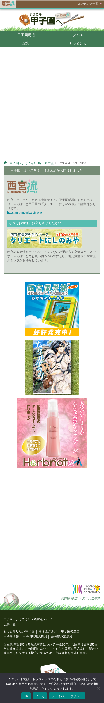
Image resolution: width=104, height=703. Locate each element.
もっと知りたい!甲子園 (19, 631)
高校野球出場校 (61, 636)
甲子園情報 (11, 636)
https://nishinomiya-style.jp (24, 212)
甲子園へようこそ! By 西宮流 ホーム (28, 619)
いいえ (40, 696)
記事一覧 (10, 624)
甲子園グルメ (48, 631)
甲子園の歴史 (70, 631)
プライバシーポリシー (67, 696)
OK (26, 696)
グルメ (78, 35)
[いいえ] (98, 688)
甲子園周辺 (26, 35)
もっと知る (78, 43)
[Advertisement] (52, 105)
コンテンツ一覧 (87, 3)
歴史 (26, 43)
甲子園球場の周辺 (35, 636)
